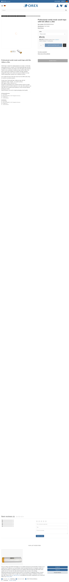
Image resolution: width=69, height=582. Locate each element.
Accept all (57, 567)
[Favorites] (61, 6)
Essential (5, 579)
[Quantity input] (41, 45)
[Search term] (32, 10)
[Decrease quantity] (43, 46)
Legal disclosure (16, 575)
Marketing (12, 579)
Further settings (12, 580)
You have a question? (42, 52)
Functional (6, 580)
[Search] (66, 10)
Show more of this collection (44, 53)
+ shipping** (57, 39)
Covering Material (21, 16)
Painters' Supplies (11, 16)
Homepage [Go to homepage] (4, 16)
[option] (12, 564)
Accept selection (57, 572)
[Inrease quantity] (43, 44)
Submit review (40, 536)
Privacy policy (9, 576)
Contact (63, 1)
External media (21, 579)
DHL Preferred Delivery (32, 579)
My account (57, 1)
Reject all (57, 569)
